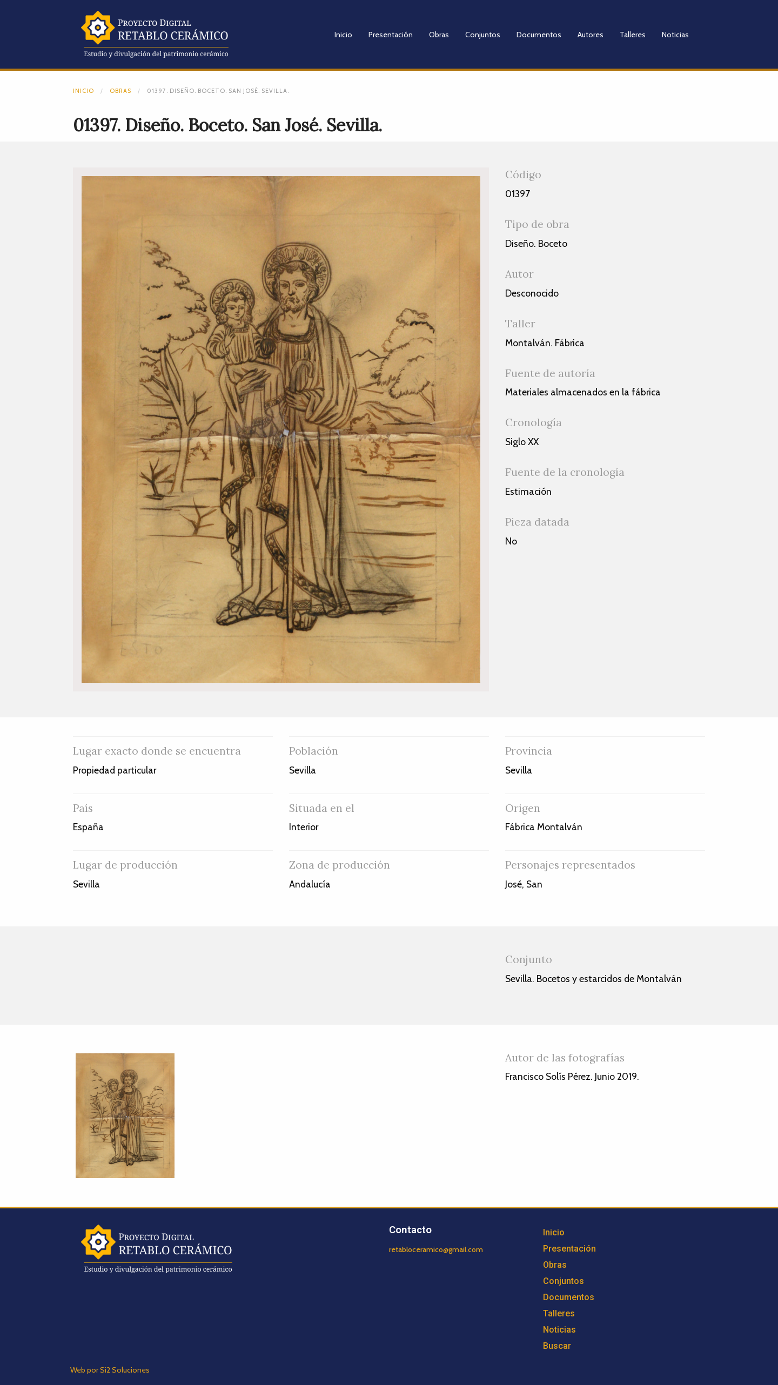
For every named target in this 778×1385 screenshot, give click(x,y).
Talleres (633, 34)
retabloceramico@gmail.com (436, 1249)
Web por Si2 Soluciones (110, 1370)
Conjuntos (482, 34)
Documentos (539, 34)
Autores (590, 34)
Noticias (675, 34)
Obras (439, 34)
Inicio (343, 34)
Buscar (557, 1346)
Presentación (390, 34)
